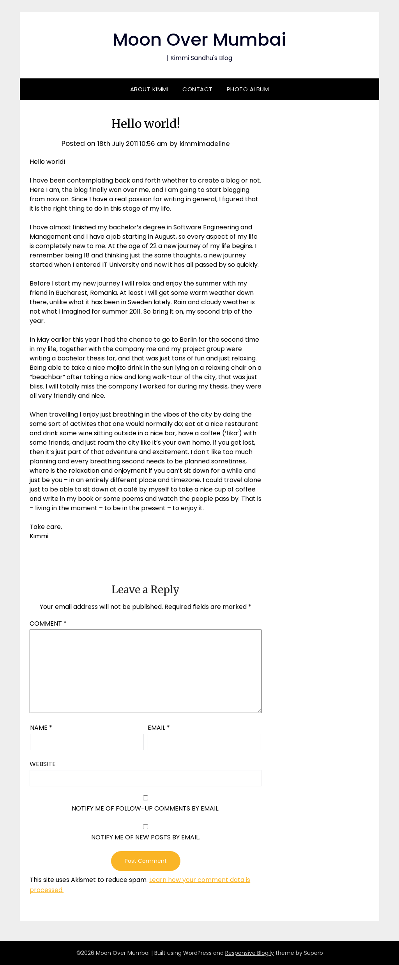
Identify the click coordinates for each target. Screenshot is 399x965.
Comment (48, 623)
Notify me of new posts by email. (145, 837)
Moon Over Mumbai (200, 39)
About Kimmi (149, 89)
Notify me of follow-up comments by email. (145, 808)
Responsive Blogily (249, 953)
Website (43, 763)
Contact (197, 89)
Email (159, 727)
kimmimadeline (206, 143)
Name (41, 727)
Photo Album (248, 89)
